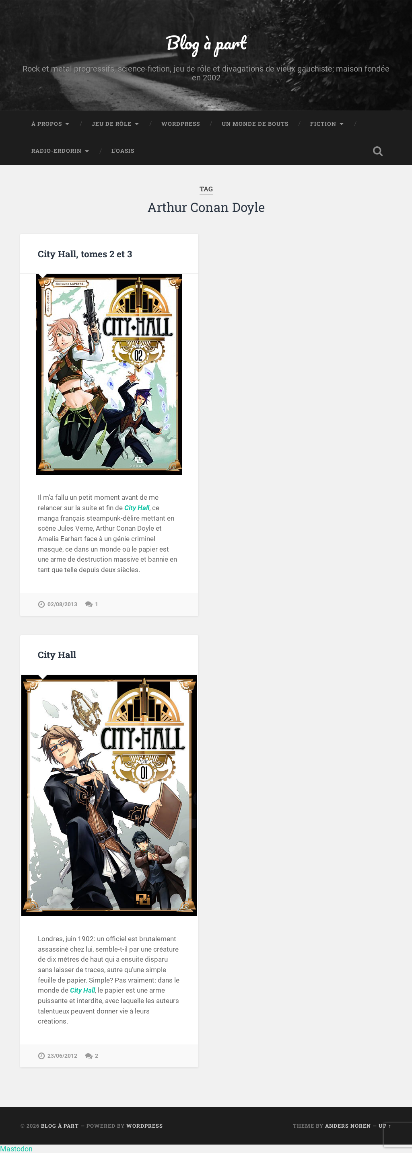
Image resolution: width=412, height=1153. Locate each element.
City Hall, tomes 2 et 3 (85, 254)
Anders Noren (348, 1125)
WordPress (180, 123)
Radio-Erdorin (56, 150)
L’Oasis (122, 150)
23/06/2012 (62, 1055)
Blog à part (206, 42)
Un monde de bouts (255, 123)
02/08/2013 (62, 604)
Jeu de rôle (112, 123)
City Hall (57, 654)
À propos (46, 123)
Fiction (323, 123)
